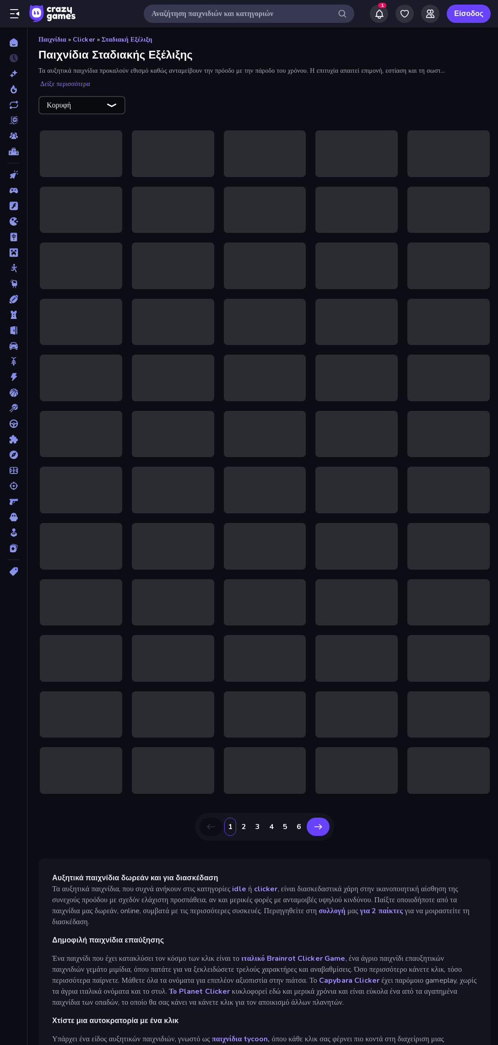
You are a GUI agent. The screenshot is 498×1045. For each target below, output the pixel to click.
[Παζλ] (13, 439)
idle (239, 876)
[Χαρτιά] (13, 548)
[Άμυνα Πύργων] (13, 315)
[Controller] (13, 190)
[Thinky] (13, 283)
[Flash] (13, 206)
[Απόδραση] (13, 330)
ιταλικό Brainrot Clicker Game (293, 945)
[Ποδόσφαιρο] (13, 470)
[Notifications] (379, 14)
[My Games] (404, 14)
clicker (266, 876)
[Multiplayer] (13, 136)
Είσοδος (468, 14)
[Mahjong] (13, 237)
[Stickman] (13, 268)
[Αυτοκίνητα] (13, 346)
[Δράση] (13, 377)
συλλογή (332, 898)
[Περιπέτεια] (13, 455)
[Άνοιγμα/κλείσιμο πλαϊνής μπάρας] (15, 14)
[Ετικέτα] (13, 571)
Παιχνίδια (52, 39)
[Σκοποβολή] (13, 486)
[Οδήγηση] (13, 423)
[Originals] (13, 120)
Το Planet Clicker (200, 978)
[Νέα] (13, 73)
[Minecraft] (13, 252)
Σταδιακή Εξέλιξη (127, 39)
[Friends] (430, 14)
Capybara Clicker (349, 967)
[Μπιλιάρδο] (13, 408)
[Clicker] (13, 175)
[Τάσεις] (13, 89)
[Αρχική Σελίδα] (13, 42)
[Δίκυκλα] (13, 361)
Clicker (84, 39)
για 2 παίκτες (381, 898)
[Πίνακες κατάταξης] (13, 151)
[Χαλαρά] (13, 532)
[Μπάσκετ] (13, 392)
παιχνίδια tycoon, (241, 1026)
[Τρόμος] (13, 517)
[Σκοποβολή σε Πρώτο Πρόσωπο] (13, 501)
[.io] (13, 221)
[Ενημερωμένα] (13, 105)
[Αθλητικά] (13, 299)
